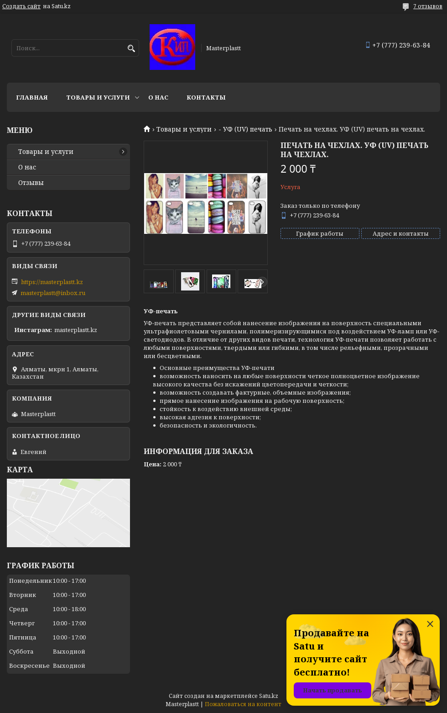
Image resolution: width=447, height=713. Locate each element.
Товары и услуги (98, 97)
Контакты (206, 97)
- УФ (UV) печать (245, 129)
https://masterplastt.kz (52, 281)
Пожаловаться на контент (243, 704)
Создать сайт (21, 6)
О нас (158, 97)
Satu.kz (268, 696)
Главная (32, 97)
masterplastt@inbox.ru (53, 292)
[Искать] (131, 49)
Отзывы (31, 183)
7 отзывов (427, 6)
